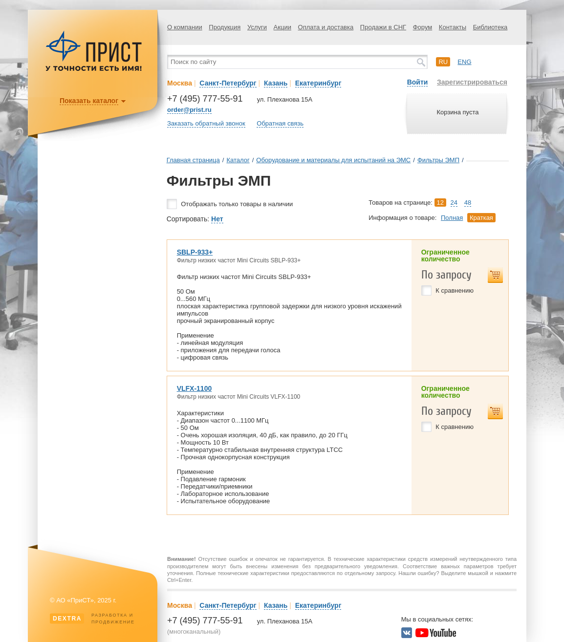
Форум (423, 27)
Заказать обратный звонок (206, 123)
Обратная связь (280, 123)
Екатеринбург (318, 83)
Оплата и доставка (326, 27)
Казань (275, 83)
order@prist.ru (189, 109)
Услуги (257, 27)
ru (443, 61)
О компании (184, 27)
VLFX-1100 (194, 388)
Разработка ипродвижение (92, 618)
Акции (282, 27)
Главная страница (193, 160)
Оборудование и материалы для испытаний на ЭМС (333, 160)
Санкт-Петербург (227, 83)
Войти (417, 82)
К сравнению (454, 290)
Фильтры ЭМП (438, 160)
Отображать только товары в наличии (237, 204)
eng (464, 61)
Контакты (452, 27)
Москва (179, 83)
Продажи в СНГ (383, 27)
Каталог (237, 160)
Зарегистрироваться (472, 82)
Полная (452, 217)
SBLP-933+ (195, 252)
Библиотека (490, 27)
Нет (217, 219)
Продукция (224, 27)
